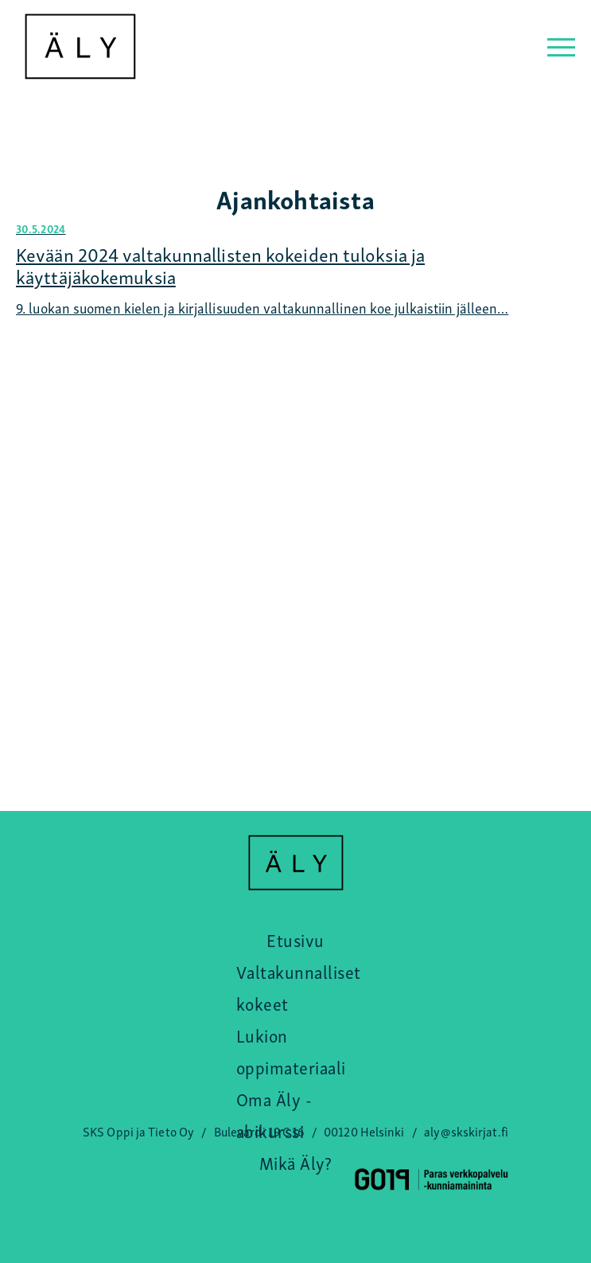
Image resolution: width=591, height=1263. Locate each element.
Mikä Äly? (295, 1162)
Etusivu (295, 939)
